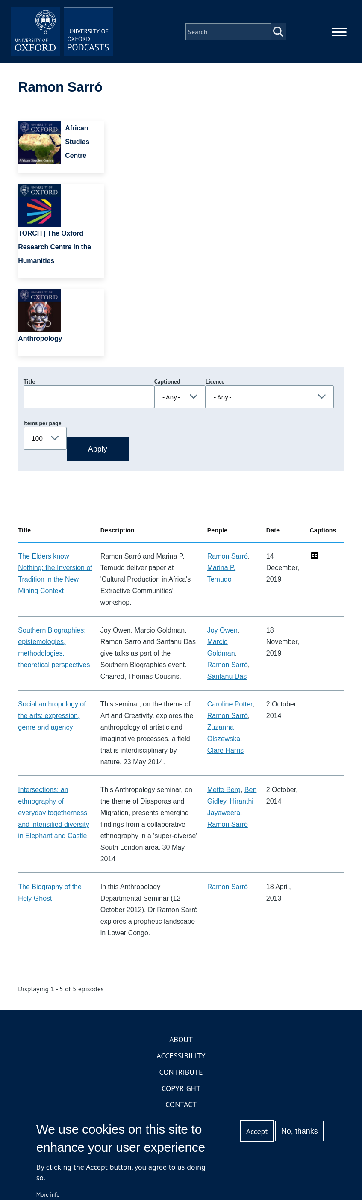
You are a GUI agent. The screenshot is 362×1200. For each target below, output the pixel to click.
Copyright (181, 1088)
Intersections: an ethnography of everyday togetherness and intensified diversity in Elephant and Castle (53, 812)
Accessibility (180, 1056)
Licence (215, 381)
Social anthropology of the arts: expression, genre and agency (51, 715)
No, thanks (299, 1131)
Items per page (43, 423)
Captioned (167, 381)
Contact (181, 1104)
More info (48, 1194)
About (181, 1039)
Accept (257, 1131)
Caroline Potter (230, 704)
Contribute (181, 1072)
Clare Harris (225, 750)
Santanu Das (227, 676)
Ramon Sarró (227, 556)
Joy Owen (222, 630)
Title (29, 381)
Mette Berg (224, 789)
